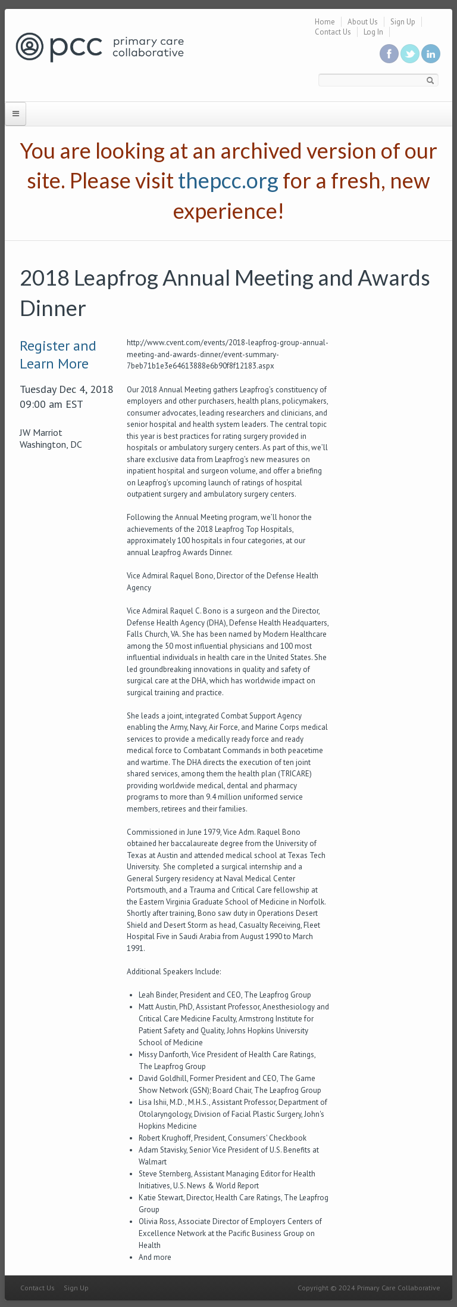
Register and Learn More (58, 354)
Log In (373, 32)
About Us (363, 22)
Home (325, 22)
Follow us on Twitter (410, 53)
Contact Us (333, 32)
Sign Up (402, 22)
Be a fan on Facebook (389, 53)
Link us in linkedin (430, 53)
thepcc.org (228, 180)
